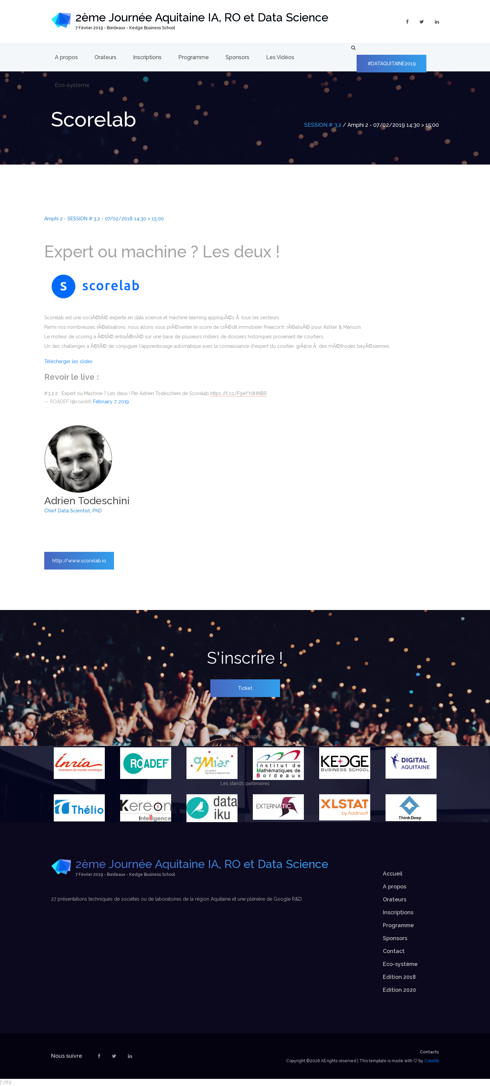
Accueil (393, 873)
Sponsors (237, 57)
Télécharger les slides (68, 361)
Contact (394, 951)
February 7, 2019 (111, 401)
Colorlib (431, 1060)
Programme (193, 57)
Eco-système (72, 85)
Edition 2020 (399, 990)
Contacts (429, 1052)
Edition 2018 (399, 977)
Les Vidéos (280, 57)
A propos (66, 57)
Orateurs (105, 57)
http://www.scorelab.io (79, 560)
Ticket (245, 688)
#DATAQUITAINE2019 (392, 63)
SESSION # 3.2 (322, 125)
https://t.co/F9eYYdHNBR (238, 393)
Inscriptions (147, 57)
